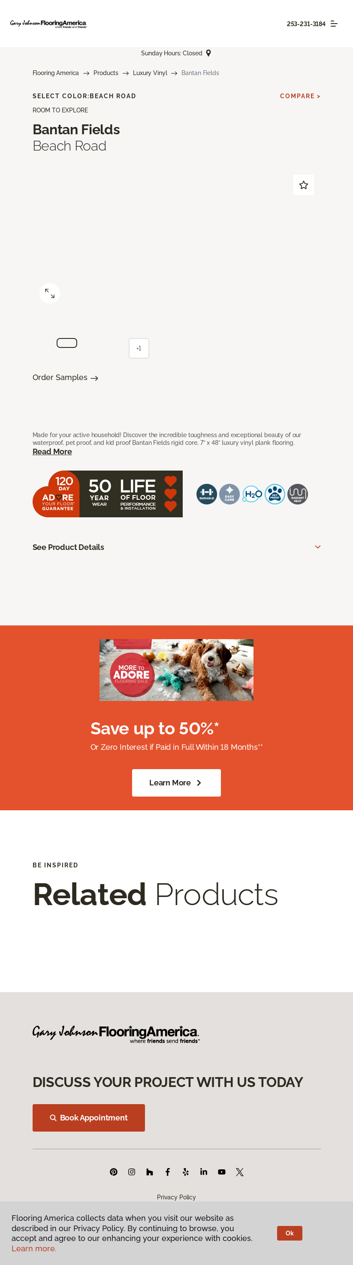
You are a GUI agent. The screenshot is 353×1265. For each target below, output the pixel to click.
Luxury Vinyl (150, 72)
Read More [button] (52, 451)
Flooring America (56, 72)
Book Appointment (89, 1117)
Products (106, 72)
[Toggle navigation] (334, 23)
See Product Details (69, 547)
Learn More (176, 783)
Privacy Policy (176, 1197)
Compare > (300, 96)
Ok (290, 1233)
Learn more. (34, 1248)
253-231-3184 (306, 24)
